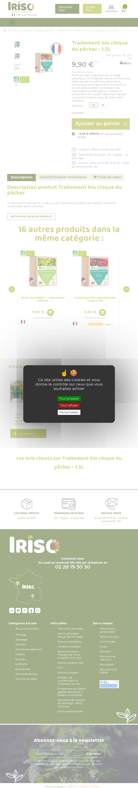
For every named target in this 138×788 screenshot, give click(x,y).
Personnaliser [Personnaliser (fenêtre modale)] (69, 412)
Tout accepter (69, 398)
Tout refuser (69, 405)
